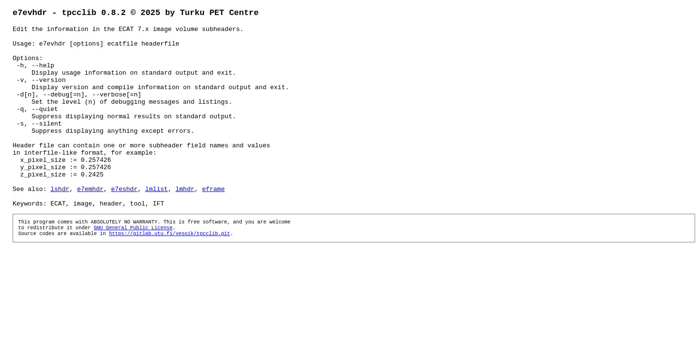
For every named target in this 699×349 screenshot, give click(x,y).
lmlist (156, 224)
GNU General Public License (133, 267)
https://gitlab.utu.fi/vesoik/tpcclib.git (169, 274)
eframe (213, 224)
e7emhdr (90, 224)
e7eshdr (124, 224)
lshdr (59, 224)
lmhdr (185, 224)
